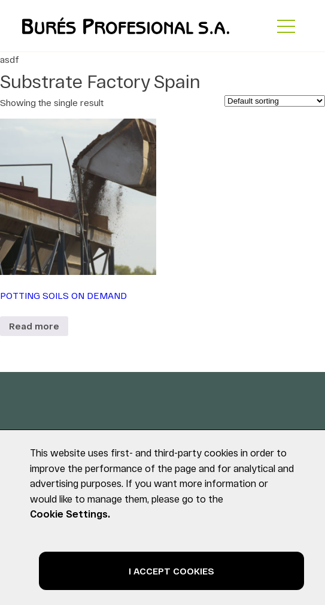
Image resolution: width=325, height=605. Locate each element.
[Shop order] (274, 101)
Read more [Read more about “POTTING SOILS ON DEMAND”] (34, 325)
